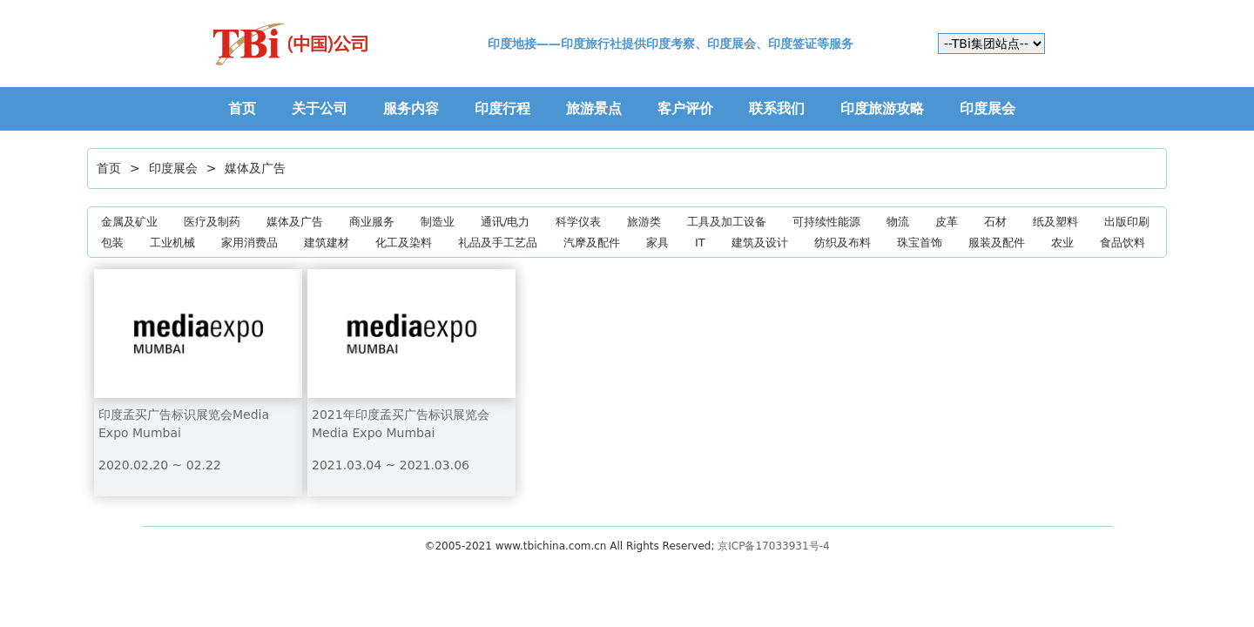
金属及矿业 (129, 221)
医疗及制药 (212, 221)
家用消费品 (249, 242)
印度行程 (502, 108)
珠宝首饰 (919, 242)
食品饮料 (1122, 242)
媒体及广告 (255, 168)
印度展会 (987, 108)
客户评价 (685, 108)
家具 (657, 242)
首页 (242, 108)
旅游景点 (594, 108)
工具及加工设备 (726, 221)
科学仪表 (578, 221)
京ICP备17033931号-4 (773, 546)
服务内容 (411, 108)
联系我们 (777, 108)
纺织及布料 (842, 242)
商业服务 (371, 221)
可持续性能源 (826, 221)
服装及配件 (996, 242)
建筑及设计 (760, 242)
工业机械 (172, 242)
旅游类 (644, 221)
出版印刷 (1127, 221)
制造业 (438, 221)
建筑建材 (326, 242)
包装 (112, 242)
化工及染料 (403, 242)
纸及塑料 (1055, 221)
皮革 (946, 221)
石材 (995, 221)
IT (700, 242)
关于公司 (319, 108)
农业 (1062, 242)
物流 (898, 221)
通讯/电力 (505, 221)
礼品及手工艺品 (497, 242)
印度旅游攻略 (882, 108)
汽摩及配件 (591, 242)
